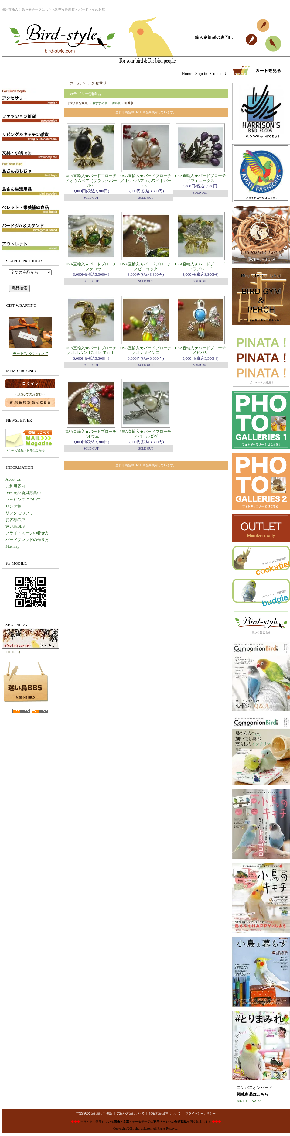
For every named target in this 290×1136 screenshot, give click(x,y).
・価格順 (114, 103)
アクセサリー (99, 83)
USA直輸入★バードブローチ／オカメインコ (145, 350)
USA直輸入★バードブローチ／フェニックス (200, 178)
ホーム (75, 83)
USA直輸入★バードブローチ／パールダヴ (145, 434)
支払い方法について (130, 1113)
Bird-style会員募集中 (23, 493)
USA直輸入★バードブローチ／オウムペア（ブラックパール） (91, 180)
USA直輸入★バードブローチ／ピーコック (145, 266)
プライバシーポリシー (200, 1113)
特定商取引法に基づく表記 (94, 1113)
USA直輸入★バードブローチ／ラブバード (200, 266)
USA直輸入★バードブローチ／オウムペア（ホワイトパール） (145, 180)
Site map (12, 546)
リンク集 (13, 506)
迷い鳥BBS (15, 526)
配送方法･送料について (165, 1113)
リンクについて (19, 513)
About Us (13, 479)
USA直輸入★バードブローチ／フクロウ (91, 266)
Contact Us (220, 73)
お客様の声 (15, 519)
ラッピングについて (30, 353)
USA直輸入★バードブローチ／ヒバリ (200, 350)
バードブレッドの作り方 (27, 539)
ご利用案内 (15, 486)
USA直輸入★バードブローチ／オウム (91, 434)
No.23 (256, 1101)
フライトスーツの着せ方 (27, 533)
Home (187, 73)
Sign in (201, 73)
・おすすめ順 (98, 103)
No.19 (242, 1101)
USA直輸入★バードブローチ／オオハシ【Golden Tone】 (91, 350)
